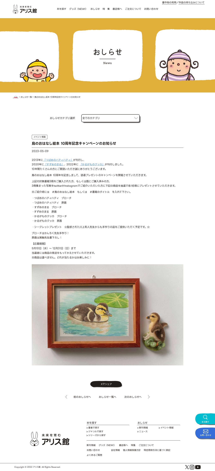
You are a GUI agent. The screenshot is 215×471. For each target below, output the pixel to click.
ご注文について (133, 9)
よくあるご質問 (94, 455)
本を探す (61, 9)
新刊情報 (143, 427)
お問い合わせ (151, 9)
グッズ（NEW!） (78, 9)
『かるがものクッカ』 (92, 164)
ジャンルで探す (95, 431)
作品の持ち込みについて (192, 2)
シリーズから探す (97, 435)
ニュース (143, 431)
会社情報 (115, 450)
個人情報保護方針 (132, 450)
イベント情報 (39, 137)
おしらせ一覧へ (107, 397)
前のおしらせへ (82, 397)
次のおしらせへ (133, 397)
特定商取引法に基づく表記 (157, 450)
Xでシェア (106, 384)
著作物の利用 (169, 2)
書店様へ (117, 9)
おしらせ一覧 (26, 97)
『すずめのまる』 (54, 164)
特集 (133, 445)
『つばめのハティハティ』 (58, 160)
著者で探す (93, 427)
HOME (15, 97)
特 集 (106, 9)
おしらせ (95, 9)
